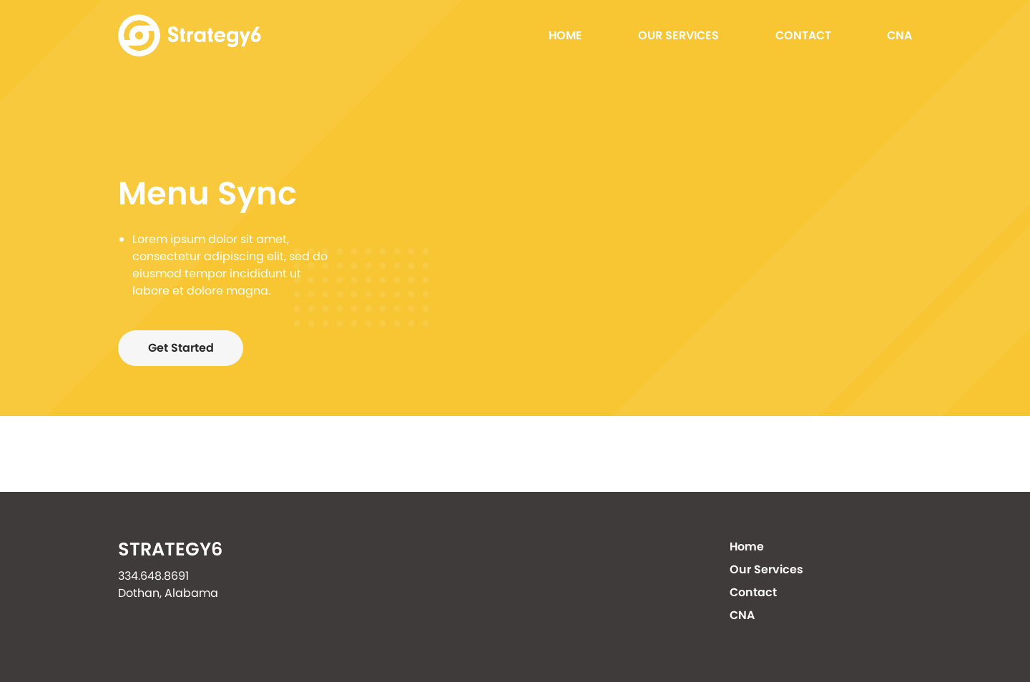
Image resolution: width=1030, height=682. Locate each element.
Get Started (181, 348)
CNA (899, 35)
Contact (803, 35)
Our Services (678, 35)
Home (565, 35)
